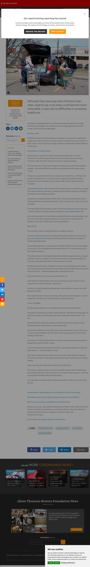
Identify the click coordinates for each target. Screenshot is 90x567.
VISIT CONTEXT (57, 32)
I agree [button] (50, 562)
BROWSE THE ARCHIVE (35, 32)
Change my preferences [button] (68, 562)
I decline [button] (56, 562)
